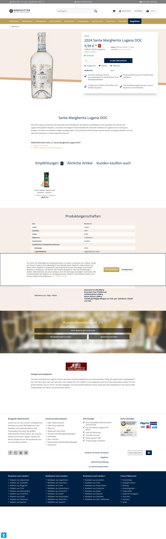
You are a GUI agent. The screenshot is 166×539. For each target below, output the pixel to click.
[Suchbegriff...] (77, 11)
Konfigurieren (127, 269)
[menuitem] (77, 11)
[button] (3, 535)
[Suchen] (95, 11)
